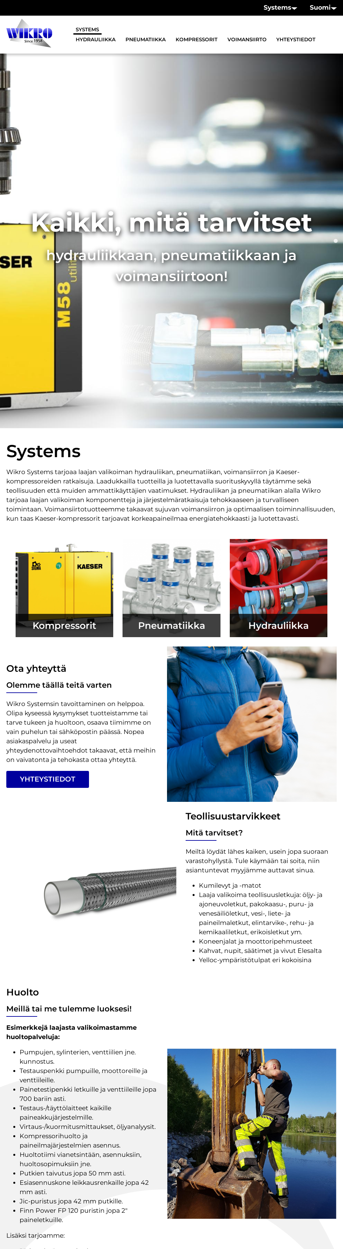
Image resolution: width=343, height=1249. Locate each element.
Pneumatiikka (146, 40)
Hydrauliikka (96, 40)
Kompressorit (196, 40)
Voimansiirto (247, 40)
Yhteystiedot (295, 40)
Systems (87, 30)
